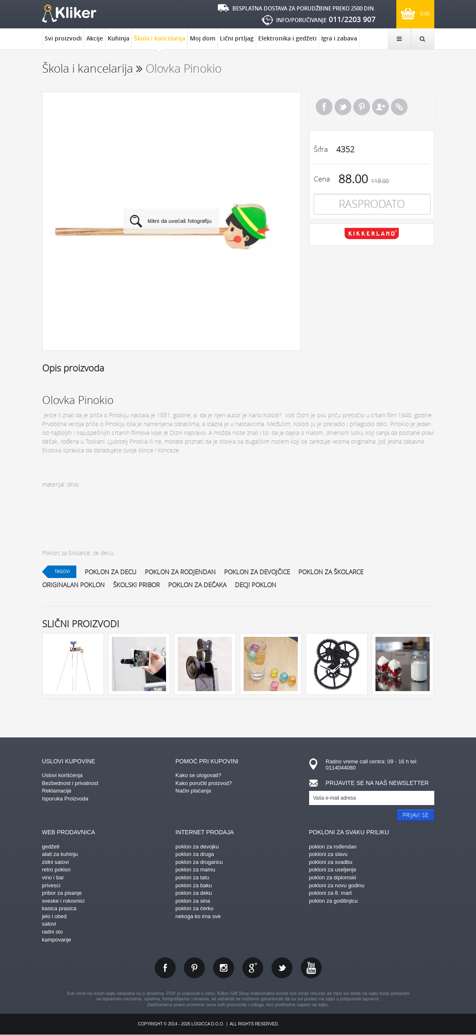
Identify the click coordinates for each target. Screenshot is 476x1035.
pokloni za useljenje (332, 869)
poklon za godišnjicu (333, 901)
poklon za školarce (330, 572)
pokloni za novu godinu (337, 885)
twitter (282, 967)
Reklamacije (57, 791)
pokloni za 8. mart (330, 893)
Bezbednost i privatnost (70, 783)
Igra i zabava (339, 38)
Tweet (343, 106)
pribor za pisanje (62, 893)
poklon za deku (194, 893)
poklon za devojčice (257, 572)
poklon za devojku (197, 846)
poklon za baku (194, 885)
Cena (322, 179)
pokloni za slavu (328, 854)
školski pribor (136, 585)
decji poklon (255, 585)
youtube (311, 967)
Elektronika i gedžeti (287, 38)
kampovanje (56, 940)
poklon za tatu (192, 877)
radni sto (52, 932)
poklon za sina (193, 901)
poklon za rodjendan (180, 572)
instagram (223, 967)
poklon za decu (110, 572)
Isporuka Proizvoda (65, 798)
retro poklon (56, 869)
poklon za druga (195, 854)
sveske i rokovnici (63, 901)
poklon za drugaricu (199, 862)
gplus (252, 967)
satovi (49, 924)
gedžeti (51, 846)
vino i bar (53, 877)
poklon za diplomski (332, 877)
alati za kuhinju (60, 854)
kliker (69, 13)
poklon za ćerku (195, 908)
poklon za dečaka (197, 585)
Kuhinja (118, 38)
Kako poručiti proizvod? (204, 783)
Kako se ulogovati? (199, 775)
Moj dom (202, 38)
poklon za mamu (195, 869)
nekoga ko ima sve (198, 916)
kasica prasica (59, 908)
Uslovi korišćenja (62, 775)
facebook (165, 967)
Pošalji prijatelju (380, 106)
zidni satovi (55, 862)
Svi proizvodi (63, 38)
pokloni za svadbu (331, 862)
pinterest (194, 967)
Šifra (321, 149)
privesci (51, 885)
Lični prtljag (237, 38)
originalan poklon (73, 585)
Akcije (94, 38)
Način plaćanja (193, 791)
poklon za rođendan (333, 846)
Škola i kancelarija (159, 41)
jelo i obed (54, 916)
